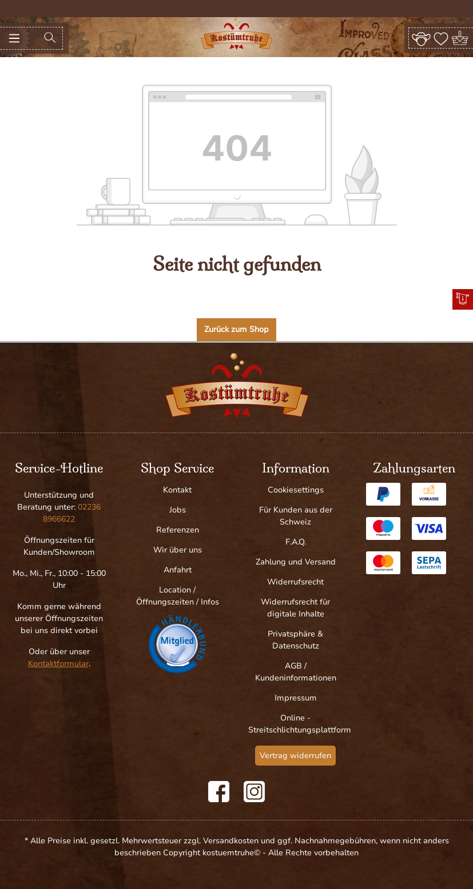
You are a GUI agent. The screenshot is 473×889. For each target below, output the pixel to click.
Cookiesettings (296, 489)
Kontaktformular (58, 663)
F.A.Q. (295, 541)
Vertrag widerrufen (295, 755)
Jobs (177, 509)
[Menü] (14, 38)
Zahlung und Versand (296, 561)
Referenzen (177, 529)
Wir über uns (177, 549)
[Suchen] (49, 38)
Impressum (296, 697)
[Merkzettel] (441, 37)
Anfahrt (178, 569)
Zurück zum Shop (236, 329)
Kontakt (177, 489)
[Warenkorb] (460, 38)
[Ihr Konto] (421, 37)
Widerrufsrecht (295, 581)
